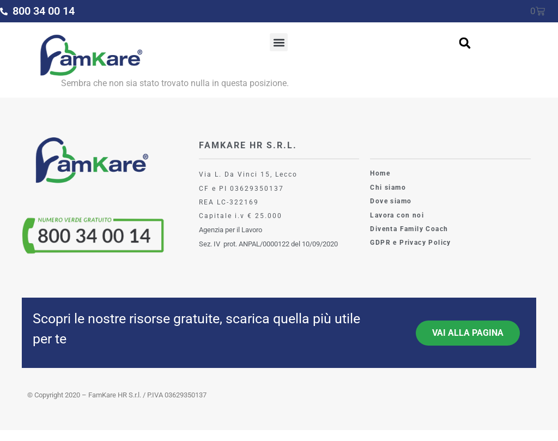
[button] (279, 42)
